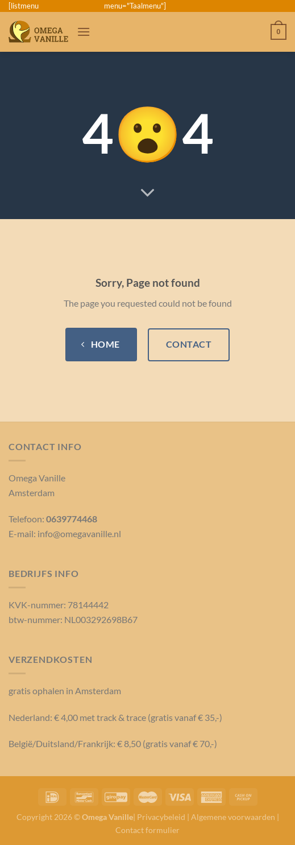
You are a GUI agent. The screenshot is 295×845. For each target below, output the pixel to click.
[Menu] (83, 32)
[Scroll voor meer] (147, 193)
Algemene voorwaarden (233, 817)
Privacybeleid (161, 817)
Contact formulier (147, 830)
